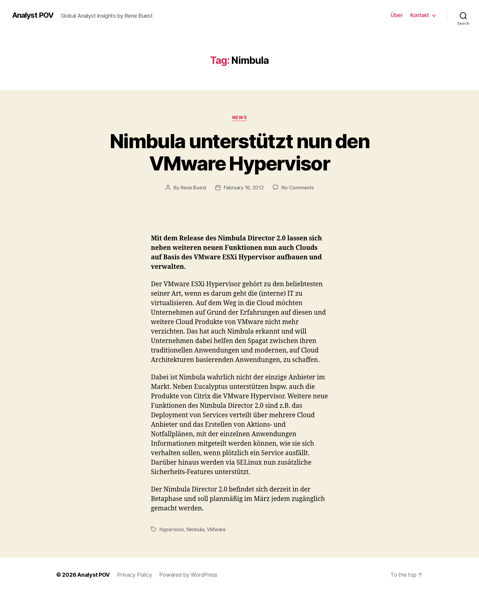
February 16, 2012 (244, 188)
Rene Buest (193, 188)
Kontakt (419, 15)
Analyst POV (32, 15)
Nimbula (195, 529)
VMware (216, 529)
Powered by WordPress (188, 575)
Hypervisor (171, 529)
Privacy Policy (134, 575)
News (239, 117)
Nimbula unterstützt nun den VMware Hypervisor (239, 152)
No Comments (297, 188)
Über (397, 15)
